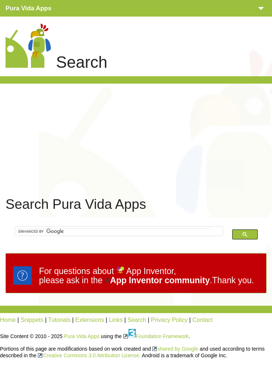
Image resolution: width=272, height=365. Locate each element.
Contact (202, 320)
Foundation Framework (158, 336)
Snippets (32, 320)
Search (136, 320)
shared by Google (178, 349)
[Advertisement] (139, 139)
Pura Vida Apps (81, 336)
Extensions (89, 320)
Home (8, 320)
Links (116, 320)
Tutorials (59, 320)
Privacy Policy (169, 320)
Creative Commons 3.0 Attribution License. (92, 355)
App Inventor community (160, 280)
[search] (114, 231)
